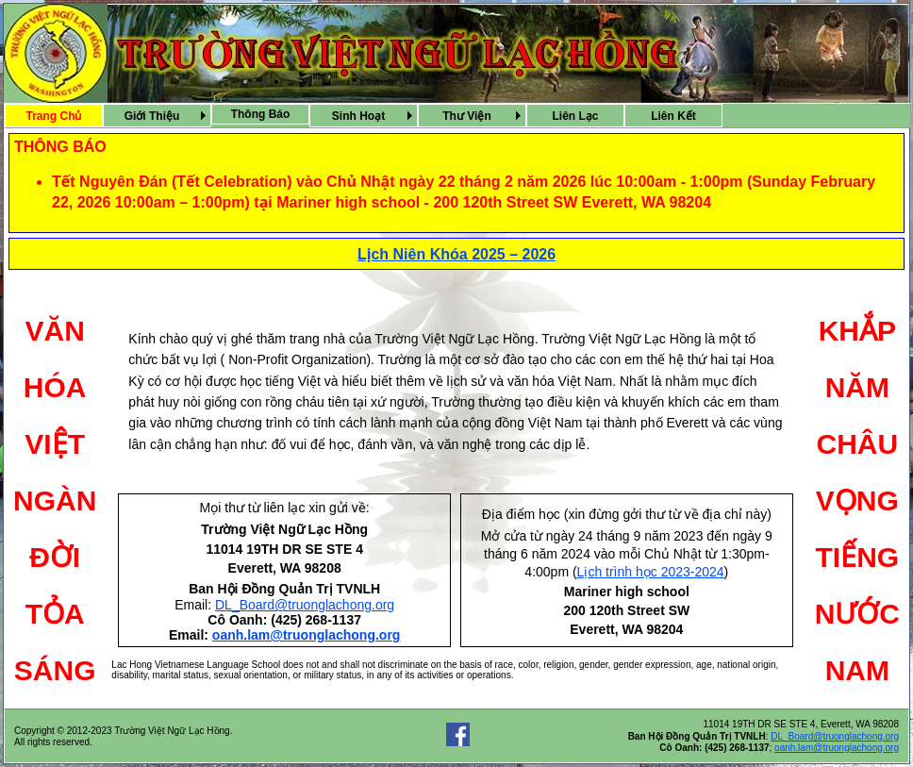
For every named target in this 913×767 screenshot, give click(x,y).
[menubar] (363, 115)
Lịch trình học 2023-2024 (650, 571)
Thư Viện (466, 116)
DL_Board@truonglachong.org (304, 604)
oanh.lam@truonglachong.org (306, 634)
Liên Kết (673, 116)
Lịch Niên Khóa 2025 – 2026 (456, 254)
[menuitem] (54, 115)
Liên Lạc (575, 116)
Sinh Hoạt (358, 116)
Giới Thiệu (152, 116)
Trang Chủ (53, 116)
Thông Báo (260, 114)
